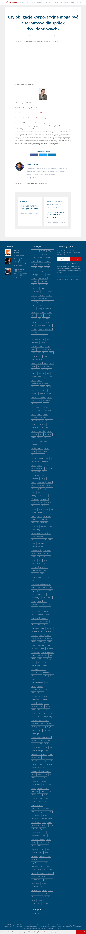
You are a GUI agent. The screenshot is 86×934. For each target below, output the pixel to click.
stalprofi (45, 815)
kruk (39, 601)
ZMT (33, 904)
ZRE (39, 904)
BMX (33, 380)
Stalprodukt (36, 815)
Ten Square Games (38, 839)
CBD (33, 400)
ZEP (46, 900)
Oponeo (40, 693)
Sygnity (42, 829)
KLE (33, 594)
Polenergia (35, 734)
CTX (33, 431)
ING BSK (34, 567)
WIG (33, 876)
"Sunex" (41, 295)
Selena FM (35, 781)
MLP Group (41, 642)
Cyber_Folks (41, 431)
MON (42, 649)
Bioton (34, 373)
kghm (34, 591)
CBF (39, 400)
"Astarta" (48, 258)
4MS (49, 312)
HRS (39, 557)
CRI (42, 428)
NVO (51, 676)
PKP (33, 727)
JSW (33, 587)
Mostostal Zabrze (47, 652)
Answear (35, 343)
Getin (34, 509)
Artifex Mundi (47, 349)
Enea (44, 472)
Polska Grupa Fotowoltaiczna (41, 737)
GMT (46, 513)
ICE (44, 557)
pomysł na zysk (45, 740)
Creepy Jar (42, 424)
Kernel (45, 587)
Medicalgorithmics (38, 628)
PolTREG (35, 740)
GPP (39, 516)
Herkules (47, 550)
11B (47, 305)
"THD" (49, 295)
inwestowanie (43, 12)
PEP (44, 713)
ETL (49, 479)
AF (45, 315)
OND (33, 686)
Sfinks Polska (36, 785)
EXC (33, 485)
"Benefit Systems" (37, 264)
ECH (39, 465)
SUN (49, 822)
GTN (50, 540)
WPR (50, 890)
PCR (39, 710)
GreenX (43, 526)
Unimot (42, 856)
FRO (41, 496)
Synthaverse (36, 832)
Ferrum (49, 489)
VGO (41, 859)
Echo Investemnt (37, 468)
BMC (45, 377)
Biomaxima (35, 370)
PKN (46, 720)
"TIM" (33, 298)
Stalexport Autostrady (44, 812)
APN (41, 346)
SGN (49, 785)
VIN (46, 863)
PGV (39, 717)
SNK (41, 798)
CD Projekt (46, 400)
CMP (33, 414)
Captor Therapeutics (38, 397)
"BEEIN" (47, 261)
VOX (33, 870)
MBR (46, 621)
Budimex (43, 390)
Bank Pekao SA (36, 363)
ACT (33, 315)
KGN (40, 591)
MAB (39, 611)
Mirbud (39, 638)
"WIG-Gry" (35, 302)
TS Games (35, 849)
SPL (46, 802)
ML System (48, 638)
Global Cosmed (37, 513)
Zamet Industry (37, 897)
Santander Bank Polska (39, 768)
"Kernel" (34, 281)
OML (47, 683)
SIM (47, 788)
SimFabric (35, 791)
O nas (27, 2)
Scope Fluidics (45, 771)
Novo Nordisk (36, 676)
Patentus (35, 706)
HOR (39, 553)
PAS (33, 703)
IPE (45, 570)
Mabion (45, 611)
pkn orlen (35, 723)
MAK (33, 615)
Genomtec (35, 506)
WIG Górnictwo (37, 880)
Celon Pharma (36, 404)
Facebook (34, 155)
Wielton (50, 873)
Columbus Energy (37, 421)
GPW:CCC (35, 523)
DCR (33, 438)
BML (51, 377)
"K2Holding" (42, 278)
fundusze (35, 499)
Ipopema (35, 574)
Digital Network (37, 448)
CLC (33, 411)
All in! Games (41, 326)
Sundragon (35, 825)
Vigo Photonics (37, 863)
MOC (48, 645)
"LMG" (34, 285)
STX (44, 822)
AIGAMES (46, 319)
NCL (33, 662)
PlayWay (50, 727)
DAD (49, 431)
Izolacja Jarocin (36, 577)
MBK (41, 621)
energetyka (35, 475)
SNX (47, 798)
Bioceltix (46, 366)
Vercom (34, 859)
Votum (49, 866)
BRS (48, 387)
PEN (33, 713)
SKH (33, 795)
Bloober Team (36, 377)
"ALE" (43, 251)
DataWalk (48, 434)
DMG (33, 451)
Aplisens (34, 346)
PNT (39, 730)
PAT (46, 703)
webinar (22, 201)
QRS (47, 751)
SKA (42, 791)
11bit (33, 309)
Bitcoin (41, 373)
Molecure (35, 649)
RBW (50, 754)
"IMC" (49, 275)
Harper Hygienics (37, 547)
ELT (33, 472)
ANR (48, 339)
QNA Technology (37, 751)
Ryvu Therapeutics (38, 761)
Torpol (47, 842)
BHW (33, 366)
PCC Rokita (49, 706)
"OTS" (42, 288)
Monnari (50, 649)
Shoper (40, 788)
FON (39, 492)
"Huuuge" (35, 275)
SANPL (41, 764)
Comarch (49, 421)
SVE (51, 825)
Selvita (44, 781)
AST (33, 353)
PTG (40, 744)
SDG (51, 774)
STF (33, 822)
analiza (34, 332)
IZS (33, 581)
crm (47, 428)
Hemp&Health (36, 550)
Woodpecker (36, 890)
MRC (33, 659)
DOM (45, 451)
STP (38, 822)
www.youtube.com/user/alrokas (35, 113)
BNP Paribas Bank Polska (40, 383)
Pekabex (46, 710)
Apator (43, 343)
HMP (33, 553)
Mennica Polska (37, 632)
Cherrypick (35, 407)
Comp (34, 424)
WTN (33, 893)
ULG (48, 849)
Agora (34, 319)
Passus (40, 703)
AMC (49, 326)
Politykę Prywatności (70, 266)
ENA (38, 472)
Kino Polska (48, 591)
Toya (33, 846)
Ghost (60, 925)
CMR (39, 414)
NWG (33, 679)
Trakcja (46, 846)
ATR (39, 353)
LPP (41, 608)
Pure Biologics (36, 747)
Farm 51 (34, 489)
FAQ (72, 2)
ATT (51, 353)
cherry (46, 404)
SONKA (40, 802)
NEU (39, 662)
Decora (47, 438)
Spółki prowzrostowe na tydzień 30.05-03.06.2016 (56, 215)
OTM (45, 696)
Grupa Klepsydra (37, 536)
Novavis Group (45, 672)
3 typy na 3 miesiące (44, 309)
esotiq (43, 479)
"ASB (33, 258)
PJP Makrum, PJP (37, 720)
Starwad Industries (47, 819)
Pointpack (47, 730)
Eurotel (49, 482)
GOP (33, 516)
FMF (33, 492)
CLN (39, 411)
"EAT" (34, 271)
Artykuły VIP (58, 2)
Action (40, 315)
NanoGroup (47, 659)
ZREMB (45, 904)
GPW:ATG (54, 201)
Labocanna (35, 604)
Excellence (41, 485)
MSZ (39, 659)
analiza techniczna (38, 339)
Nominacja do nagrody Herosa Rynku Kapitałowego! (20, 261)
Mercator (48, 632)
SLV (45, 795)
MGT (41, 635)
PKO (42, 723)
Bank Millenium (37, 360)
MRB (51, 655)
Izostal (47, 577)
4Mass (43, 312)
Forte (45, 492)
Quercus (35, 754)
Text (48, 839)
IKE (26, 201)
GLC (52, 509)
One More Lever (37, 689)
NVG (45, 676)
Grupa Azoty (36, 530)
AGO (50, 315)
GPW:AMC (49, 201)
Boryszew (35, 387)
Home (22, 2)
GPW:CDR (44, 523)
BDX (51, 363)
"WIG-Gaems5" (43, 298)
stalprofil (35, 819)
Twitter (43, 155)
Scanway (35, 771)
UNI (46, 853)
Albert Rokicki (36, 35)
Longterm (13, 925)
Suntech (44, 825)
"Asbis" (40, 258)
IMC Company (36, 564)
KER (39, 587)
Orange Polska (36, 696)
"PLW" (50, 292)
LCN (49, 604)
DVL (52, 458)
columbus (43, 417)
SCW (45, 774)
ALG (47, 322)
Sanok (34, 764)
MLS (49, 642)
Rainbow (43, 754)
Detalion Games (43, 441)
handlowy (41, 543)
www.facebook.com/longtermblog (40, 118)
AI (39, 319)
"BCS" (40, 261)
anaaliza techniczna (45, 329)
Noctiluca (35, 672)
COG (45, 414)
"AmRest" (35, 254)
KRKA (49, 598)
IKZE (45, 560)
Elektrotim (49, 468)
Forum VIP (49, 2)
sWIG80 (34, 829)
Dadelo (34, 434)
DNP (39, 451)
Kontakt (66, 2)
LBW (43, 604)
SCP (33, 774)
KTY (45, 601)
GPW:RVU (35, 526)
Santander (49, 764)
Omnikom (48, 925)
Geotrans (45, 506)
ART (39, 349)
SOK (33, 802)
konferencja (36, 598)
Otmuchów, (35, 700)
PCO (33, 710)
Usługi (33, 2)
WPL (44, 890)
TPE (39, 846)
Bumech (34, 394)
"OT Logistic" (43, 285)
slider (39, 795)
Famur (49, 485)
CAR (49, 397)
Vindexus (35, 866)
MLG (33, 642)
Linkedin (52, 155)
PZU (45, 747)
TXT (42, 849)
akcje (41, 322)
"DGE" (47, 268)
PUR (46, 744)
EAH (33, 465)
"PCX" (43, 292)
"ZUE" (40, 305)
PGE (33, 717)
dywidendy (45, 462)
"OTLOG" (35, 288)
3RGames (35, 312)
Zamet (46, 893)
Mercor (34, 635)
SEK (33, 778)
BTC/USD (35, 390)
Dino (46, 448)
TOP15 (34, 842)
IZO (42, 574)
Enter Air (35, 479)
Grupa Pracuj (36, 540)
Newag (45, 666)
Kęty (51, 587)
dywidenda (35, 462)
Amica (34, 329)
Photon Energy (48, 717)
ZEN (33, 900)
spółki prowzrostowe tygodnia (55, 204)
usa (49, 856)
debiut (40, 438)
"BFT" (47, 264)
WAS (51, 870)
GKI (46, 509)
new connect (36, 666)
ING (45, 564)
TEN (50, 836)
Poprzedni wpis (30, 195)
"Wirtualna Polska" (47, 302)
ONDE (40, 686)
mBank (34, 621)
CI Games (45, 407)
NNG (43, 669)
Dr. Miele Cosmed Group (40, 458)
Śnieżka (34, 798)
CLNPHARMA (47, 411)
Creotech (35, 428)
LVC (33, 611)
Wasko (34, 873)
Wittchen (35, 887)
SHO (33, 788)
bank (45, 356)
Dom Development (38, 455)
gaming (48, 502)
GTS (33, 543)
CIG (52, 407)
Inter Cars (43, 567)
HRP (33, 557)
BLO (48, 373)
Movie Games (42, 655)
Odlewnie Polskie (37, 683)
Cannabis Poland (45, 394)
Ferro (42, 489)
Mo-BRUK (41, 645)
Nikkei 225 (35, 669)
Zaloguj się (73, 263)
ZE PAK (47, 897)
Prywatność (60, 279)
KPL (44, 598)
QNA (51, 747)
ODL (39, 679)
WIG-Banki (35, 883)
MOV (33, 655)
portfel (49, 207)
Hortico (46, 553)
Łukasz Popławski (20, 255)
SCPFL (39, 774)
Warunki (67, 279)
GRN (50, 526)
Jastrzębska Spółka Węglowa (41, 584)
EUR (33, 482)
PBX (42, 706)
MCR (39, 625)
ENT (43, 475)
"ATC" (34, 261)
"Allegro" (50, 251)
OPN (33, 693)
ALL (33, 326)
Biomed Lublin (46, 370)
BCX (45, 363)
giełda (61, 207)
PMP (33, 730)
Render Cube (36, 757)
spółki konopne (37, 805)
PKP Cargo (41, 727)
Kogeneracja (41, 594)
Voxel (39, 870)
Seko (39, 778)
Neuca (46, 662)
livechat (34, 608)
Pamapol (45, 700)
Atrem (45, 353)
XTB (39, 893)
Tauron (44, 836)
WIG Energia (41, 876)
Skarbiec (49, 791)
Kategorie (40, 2)
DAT (41, 434)
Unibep (34, 856)
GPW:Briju (60, 201)
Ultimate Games (37, 853)
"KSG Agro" (43, 281)
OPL (46, 689)
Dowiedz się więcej (50, 932)
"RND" (34, 295)
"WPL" (34, 305)
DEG (33, 441)
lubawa (47, 608)
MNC (33, 645)
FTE (46, 496)
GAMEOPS (44, 499)
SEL (45, 778)
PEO (39, 713)
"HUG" (49, 271)
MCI (33, 625)
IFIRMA (34, 560)
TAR (44, 832)
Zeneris (40, 900)
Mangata (35, 618)
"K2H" (34, 278)
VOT (42, 866)
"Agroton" (35, 251)
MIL (33, 638)
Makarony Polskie (43, 615)
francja (34, 496)
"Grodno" (41, 271)
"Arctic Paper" (45, 254)
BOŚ (42, 387)
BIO (39, 366)
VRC (45, 870)
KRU (33, 601)
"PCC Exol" (35, 292)
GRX (45, 540)
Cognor (34, 417)
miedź (48, 635)
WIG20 (44, 883)
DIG (41, 445)
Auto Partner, (36, 356)
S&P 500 (49, 761)
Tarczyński (35, 836)
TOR (40, 842)
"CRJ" (40, 268)
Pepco (51, 713)
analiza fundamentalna (39, 336)
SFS (44, 785)
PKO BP (49, 723)
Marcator (44, 618)
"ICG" (42, 275)
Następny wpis (56, 195)
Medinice (49, 628)
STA (33, 812)
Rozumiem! (81, 932)
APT (33, 349)
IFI (49, 557)
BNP (39, 380)
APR (47, 346)
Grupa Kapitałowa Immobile (41, 533)
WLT (42, 887)
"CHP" (34, 268)
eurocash (41, 482)
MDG (45, 625)
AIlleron (34, 322)
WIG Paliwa (48, 880)
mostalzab (35, 652)
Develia (34, 445)
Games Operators (37, 502)
